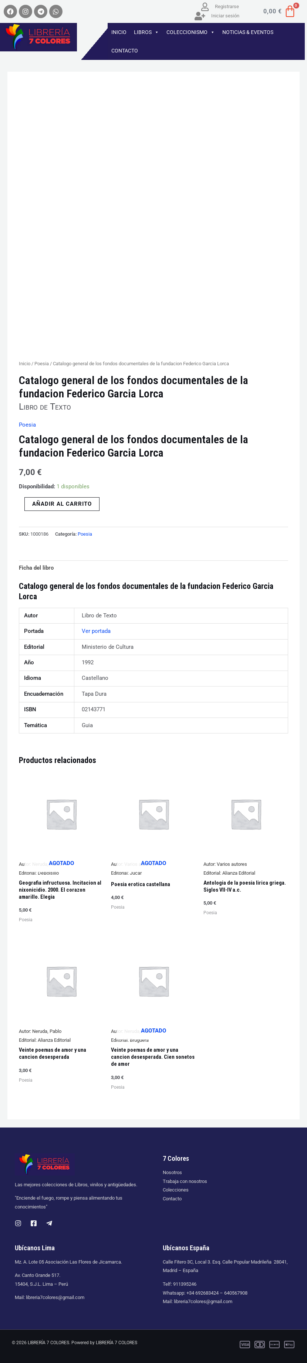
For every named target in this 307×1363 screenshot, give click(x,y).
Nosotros (172, 1172)
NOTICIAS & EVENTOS (247, 32)
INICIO (118, 32)
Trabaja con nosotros (185, 1181)
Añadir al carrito (62, 504)
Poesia (41, 363)
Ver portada (96, 631)
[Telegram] (49, 1223)
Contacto (172, 1198)
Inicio (24, 363)
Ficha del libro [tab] (36, 567)
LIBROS (146, 32)
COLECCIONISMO (190, 32)
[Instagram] (18, 1223)
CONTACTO (124, 51)
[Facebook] (33, 1223)
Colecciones (176, 1190)
